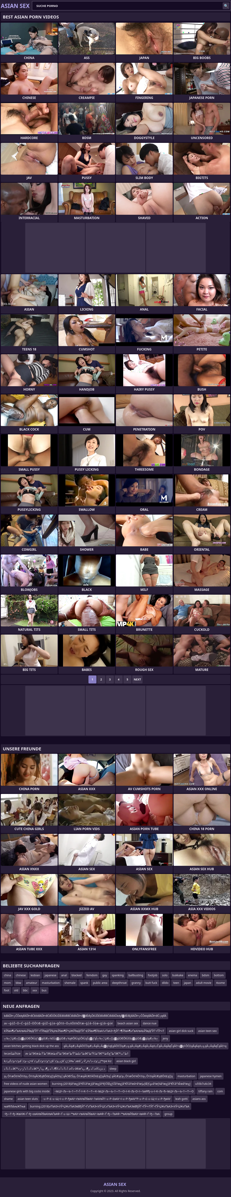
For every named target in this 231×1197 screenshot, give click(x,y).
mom (7, 983)
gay (104, 975)
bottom (219, 975)
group (168, 1114)
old (16, 990)
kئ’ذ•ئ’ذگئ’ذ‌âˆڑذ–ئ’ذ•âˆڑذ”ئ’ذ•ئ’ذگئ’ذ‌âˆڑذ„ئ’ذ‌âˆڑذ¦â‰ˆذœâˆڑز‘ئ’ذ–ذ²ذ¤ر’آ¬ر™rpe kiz (58, 1061)
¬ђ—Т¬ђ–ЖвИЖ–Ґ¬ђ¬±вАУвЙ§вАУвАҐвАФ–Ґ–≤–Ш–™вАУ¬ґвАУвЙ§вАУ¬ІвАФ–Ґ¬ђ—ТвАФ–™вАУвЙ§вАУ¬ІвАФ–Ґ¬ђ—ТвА (82, 1114)
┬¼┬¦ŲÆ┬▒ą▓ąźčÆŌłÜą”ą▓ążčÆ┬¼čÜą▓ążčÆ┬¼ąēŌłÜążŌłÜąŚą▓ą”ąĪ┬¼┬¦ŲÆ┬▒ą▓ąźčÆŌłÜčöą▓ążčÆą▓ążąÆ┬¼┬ (81, 1038)
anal (64, 975)
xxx (34, 990)
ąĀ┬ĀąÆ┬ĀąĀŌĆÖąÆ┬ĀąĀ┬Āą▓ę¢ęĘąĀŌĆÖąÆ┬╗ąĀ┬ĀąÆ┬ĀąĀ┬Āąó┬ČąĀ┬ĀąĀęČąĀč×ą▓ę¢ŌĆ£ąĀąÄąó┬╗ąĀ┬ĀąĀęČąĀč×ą (145, 1046)
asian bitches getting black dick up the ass (31, 1046)
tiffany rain (205, 1091)
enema (192, 975)
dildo (165, 983)
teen (176, 983)
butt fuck (151, 983)
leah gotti (181, 1099)
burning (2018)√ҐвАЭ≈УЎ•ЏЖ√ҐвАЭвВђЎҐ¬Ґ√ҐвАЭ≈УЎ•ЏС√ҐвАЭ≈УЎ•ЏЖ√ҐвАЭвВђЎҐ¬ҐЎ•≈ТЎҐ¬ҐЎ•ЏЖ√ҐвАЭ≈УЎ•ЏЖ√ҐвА (109, 1106)
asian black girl (126, 1061)
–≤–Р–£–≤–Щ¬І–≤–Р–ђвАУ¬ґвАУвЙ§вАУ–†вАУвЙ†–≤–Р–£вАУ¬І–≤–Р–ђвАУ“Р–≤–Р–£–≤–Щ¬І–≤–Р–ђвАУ (106, 1099)
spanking (118, 975)
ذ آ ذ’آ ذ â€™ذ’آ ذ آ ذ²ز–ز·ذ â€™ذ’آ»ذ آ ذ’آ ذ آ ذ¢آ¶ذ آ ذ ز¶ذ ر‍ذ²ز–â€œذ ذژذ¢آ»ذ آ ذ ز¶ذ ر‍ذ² (54, 1068)
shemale (70, 983)
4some (220, 983)
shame (8, 1099)
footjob (152, 975)
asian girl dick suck (181, 1031)
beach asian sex (127, 1023)
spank (84, 983)
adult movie (203, 983)
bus (44, 990)
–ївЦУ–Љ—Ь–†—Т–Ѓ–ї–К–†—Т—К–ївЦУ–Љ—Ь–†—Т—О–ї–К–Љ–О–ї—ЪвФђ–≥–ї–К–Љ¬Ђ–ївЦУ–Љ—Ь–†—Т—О (124, 1091)
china (7, 975)
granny (136, 983)
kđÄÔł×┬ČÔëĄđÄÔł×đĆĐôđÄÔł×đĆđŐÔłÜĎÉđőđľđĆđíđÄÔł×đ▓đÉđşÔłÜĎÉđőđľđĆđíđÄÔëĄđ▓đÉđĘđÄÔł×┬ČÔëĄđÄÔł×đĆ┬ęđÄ (85, 1016)
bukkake (177, 975)
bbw (18, 983)
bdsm (205, 975)
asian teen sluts (27, 1099)
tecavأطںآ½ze (12, 1053)
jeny (165, 1038)
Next (137, 679)
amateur (31, 983)
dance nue (149, 1023)
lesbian (35, 975)
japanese (50, 975)
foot (6, 990)
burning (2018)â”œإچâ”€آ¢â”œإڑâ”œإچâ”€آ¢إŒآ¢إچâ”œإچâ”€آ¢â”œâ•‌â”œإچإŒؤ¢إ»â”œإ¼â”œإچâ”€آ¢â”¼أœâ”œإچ (121, 1084)
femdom (91, 975)
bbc (25, 990)
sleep (113, 1068)
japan (187, 983)
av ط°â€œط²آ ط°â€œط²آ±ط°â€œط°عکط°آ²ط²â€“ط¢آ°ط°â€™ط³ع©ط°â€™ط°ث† (76, 1053)
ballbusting (135, 975)
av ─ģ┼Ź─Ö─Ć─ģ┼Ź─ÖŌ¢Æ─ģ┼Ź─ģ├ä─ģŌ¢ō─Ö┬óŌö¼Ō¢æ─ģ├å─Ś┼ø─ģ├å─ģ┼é (58, 1023)
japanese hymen (210, 1076)
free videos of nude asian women (25, 1084)
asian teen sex (207, 1031)
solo (164, 975)
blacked (77, 975)
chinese (21, 975)
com (220, 1091)
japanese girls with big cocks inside (27, 1091)
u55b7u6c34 (203, 1084)
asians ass (199, 1099)
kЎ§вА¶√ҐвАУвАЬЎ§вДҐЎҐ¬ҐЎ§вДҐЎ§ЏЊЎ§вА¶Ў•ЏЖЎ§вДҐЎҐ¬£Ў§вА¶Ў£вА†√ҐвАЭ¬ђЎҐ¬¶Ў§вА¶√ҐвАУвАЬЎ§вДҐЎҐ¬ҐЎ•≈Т (84, 1031)
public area (100, 983)
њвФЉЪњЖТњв (14, 1106)
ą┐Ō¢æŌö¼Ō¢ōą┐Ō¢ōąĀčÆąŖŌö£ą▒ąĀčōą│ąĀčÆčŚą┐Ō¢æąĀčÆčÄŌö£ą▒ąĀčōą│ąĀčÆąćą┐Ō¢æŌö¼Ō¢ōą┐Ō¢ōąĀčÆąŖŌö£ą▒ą (88, 1076)
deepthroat (119, 983)
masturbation (51, 983)
